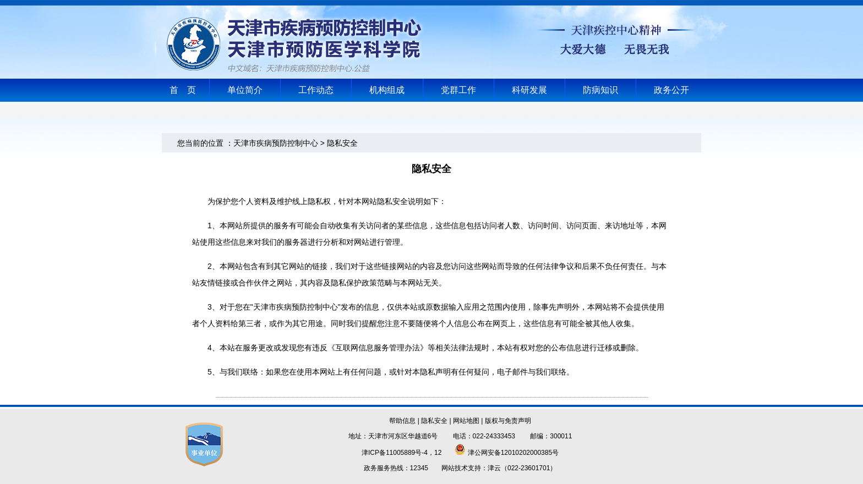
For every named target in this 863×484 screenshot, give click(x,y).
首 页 (183, 90)
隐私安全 (434, 421)
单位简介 (245, 90)
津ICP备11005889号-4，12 (401, 453)
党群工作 (458, 90)
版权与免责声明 (508, 421)
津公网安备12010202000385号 (507, 453)
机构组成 (387, 90)
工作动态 (316, 90)
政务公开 (671, 90)
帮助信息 (402, 421)
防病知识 (600, 90)
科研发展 (529, 90)
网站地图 (466, 421)
